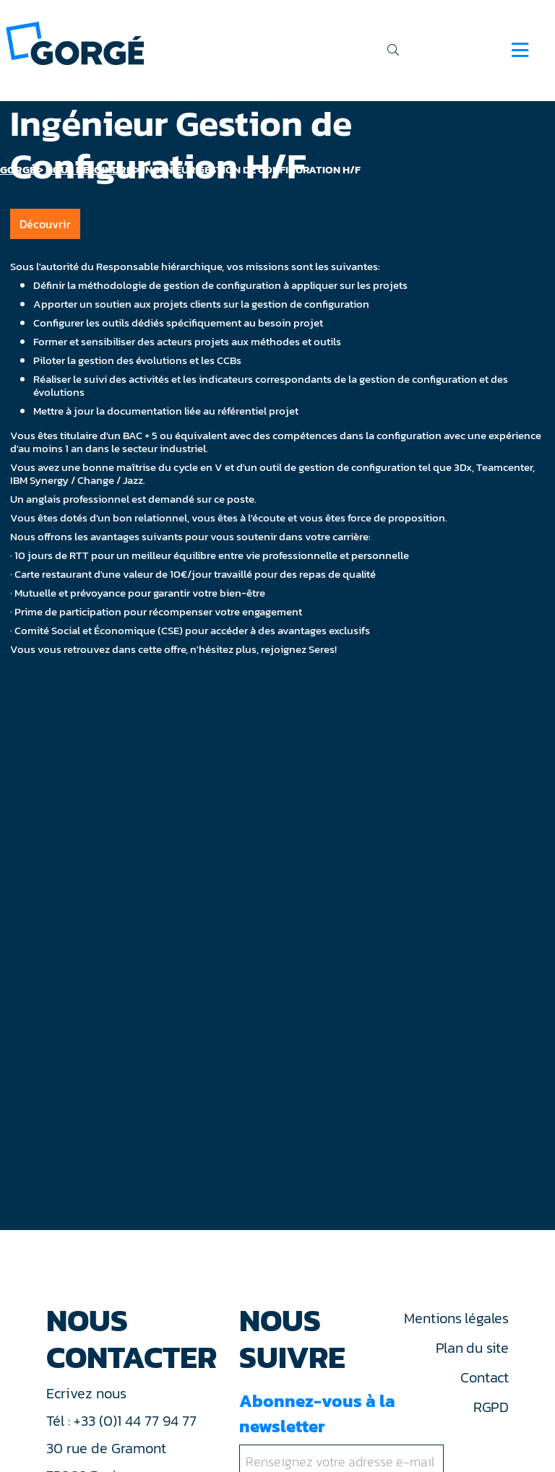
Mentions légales (456, 1318)
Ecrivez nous (88, 1393)
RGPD (491, 1407)
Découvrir (45, 224)
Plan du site (472, 1348)
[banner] (75, 42)
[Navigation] (520, 50)
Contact (484, 1377)
